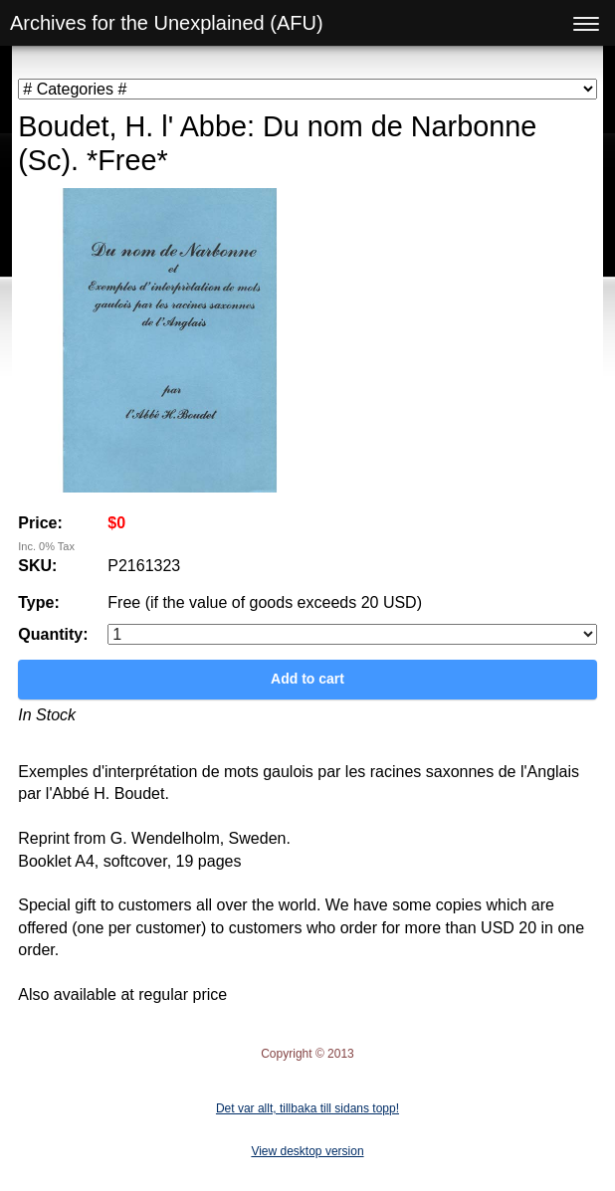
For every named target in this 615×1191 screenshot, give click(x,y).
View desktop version (307, 1151)
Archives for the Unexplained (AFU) (166, 23)
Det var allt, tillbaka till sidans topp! (307, 1108)
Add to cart (307, 679)
